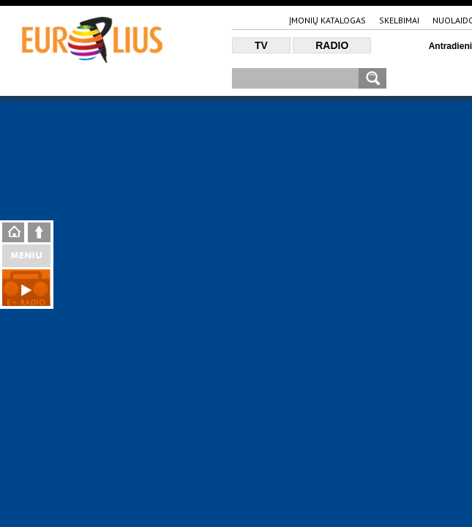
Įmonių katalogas (327, 20)
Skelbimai (399, 20)
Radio (331, 45)
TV (261, 45)
